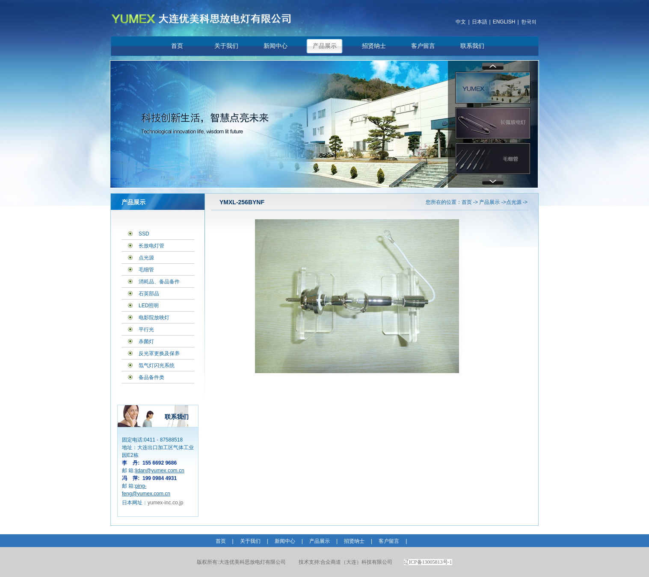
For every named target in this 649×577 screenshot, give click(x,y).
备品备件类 (151, 377)
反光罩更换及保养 (159, 353)
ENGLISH (504, 22)
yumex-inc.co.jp (165, 503)
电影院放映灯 (154, 318)
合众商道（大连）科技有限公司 (345, 562)
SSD (144, 234)
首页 (177, 46)
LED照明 (149, 306)
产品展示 (325, 46)
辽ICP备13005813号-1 (428, 562)
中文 (461, 22)
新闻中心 (275, 46)
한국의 (528, 22)
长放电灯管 (151, 246)
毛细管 (146, 270)
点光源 (146, 258)
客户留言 (423, 46)
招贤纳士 (374, 46)
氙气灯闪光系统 (157, 365)
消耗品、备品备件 (159, 282)
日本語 (479, 22)
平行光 (146, 330)
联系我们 (472, 46)
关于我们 (226, 46)
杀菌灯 (146, 341)
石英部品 (149, 294)
